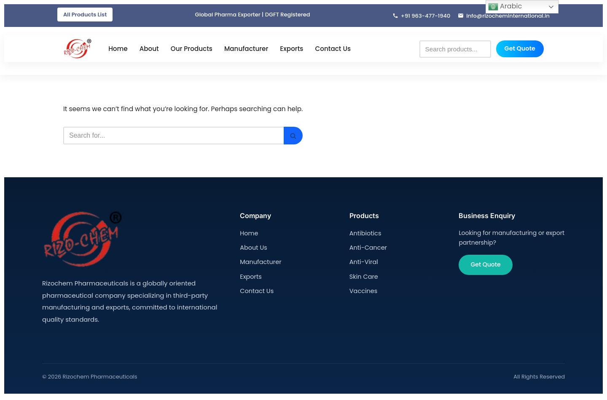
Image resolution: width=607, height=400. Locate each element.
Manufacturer (246, 49)
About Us (253, 248)
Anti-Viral (363, 262)
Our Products (191, 49)
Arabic (505, 6)
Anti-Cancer (367, 248)
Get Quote (520, 49)
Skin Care (363, 276)
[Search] (178, 137)
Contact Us (333, 49)
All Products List (85, 15)
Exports (291, 49)
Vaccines (362, 291)
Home (118, 49)
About (149, 49)
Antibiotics (364, 234)
